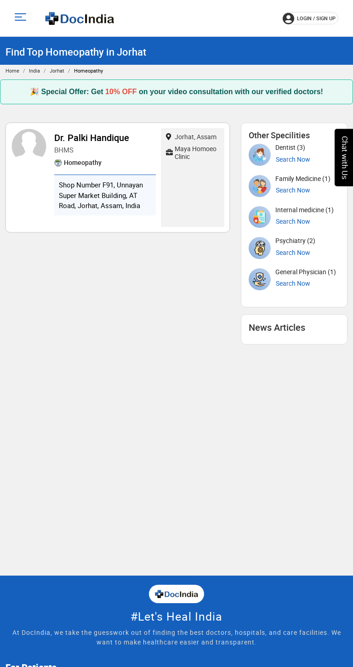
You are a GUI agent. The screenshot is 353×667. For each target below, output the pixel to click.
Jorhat (57, 70)
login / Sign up (309, 18)
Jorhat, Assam (191, 136)
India (34, 70)
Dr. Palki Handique (91, 137)
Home (12, 70)
